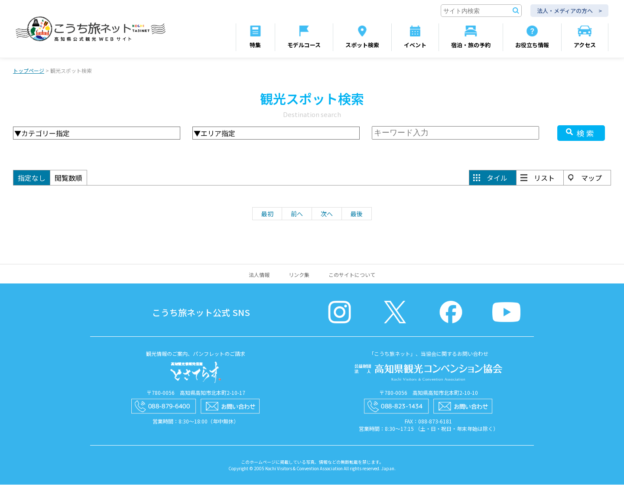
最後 (357, 214)
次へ (327, 214)
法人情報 (259, 275)
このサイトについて (351, 275)
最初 (267, 214)
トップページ (28, 71)
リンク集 (299, 275)
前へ (297, 214)
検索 (586, 133)
